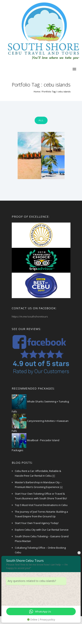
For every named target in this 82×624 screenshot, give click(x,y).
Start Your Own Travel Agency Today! (37, 523)
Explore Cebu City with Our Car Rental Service (41, 529)
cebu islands (64, 91)
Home (37, 91)
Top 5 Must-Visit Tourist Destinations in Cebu (41, 505)
